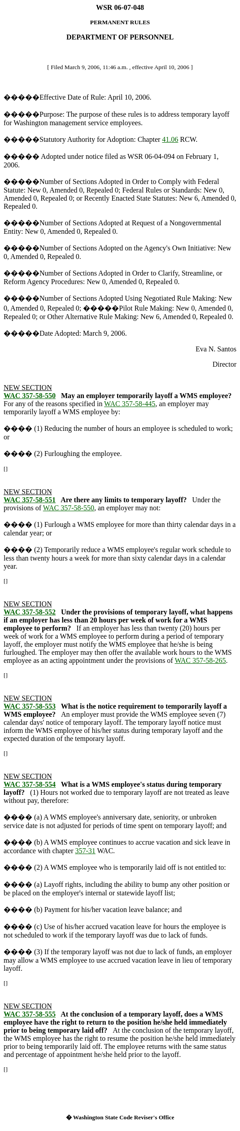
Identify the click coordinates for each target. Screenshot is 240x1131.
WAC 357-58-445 (129, 404)
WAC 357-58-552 (30, 612)
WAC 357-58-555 (30, 1014)
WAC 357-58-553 (30, 706)
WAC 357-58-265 (200, 660)
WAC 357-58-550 (30, 395)
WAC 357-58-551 (30, 500)
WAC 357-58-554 (30, 784)
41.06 (170, 139)
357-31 (85, 851)
